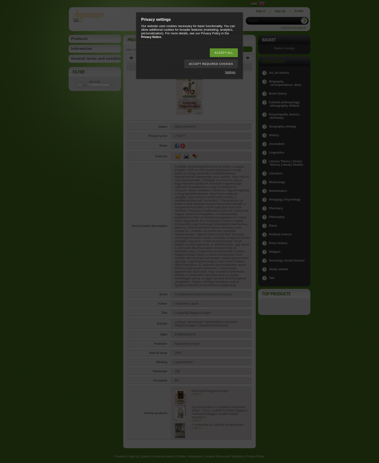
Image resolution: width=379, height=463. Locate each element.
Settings (230, 72)
